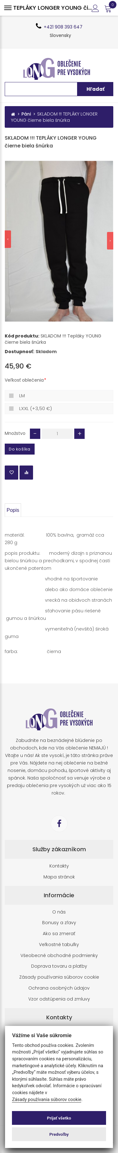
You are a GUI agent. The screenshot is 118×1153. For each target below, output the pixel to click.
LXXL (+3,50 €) (35, 408)
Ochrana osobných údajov (59, 988)
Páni (26, 114)
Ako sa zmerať (59, 933)
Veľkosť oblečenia (24, 380)
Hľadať (95, 89)
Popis (13, 510)
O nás (59, 912)
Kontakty (59, 866)
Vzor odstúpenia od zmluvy (59, 999)
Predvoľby (59, 1134)
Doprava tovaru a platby (59, 966)
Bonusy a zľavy (59, 922)
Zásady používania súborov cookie (59, 977)
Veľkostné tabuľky (59, 944)
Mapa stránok (59, 877)
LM (22, 395)
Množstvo (15, 433)
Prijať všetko (59, 1117)
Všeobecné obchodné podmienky (59, 955)
